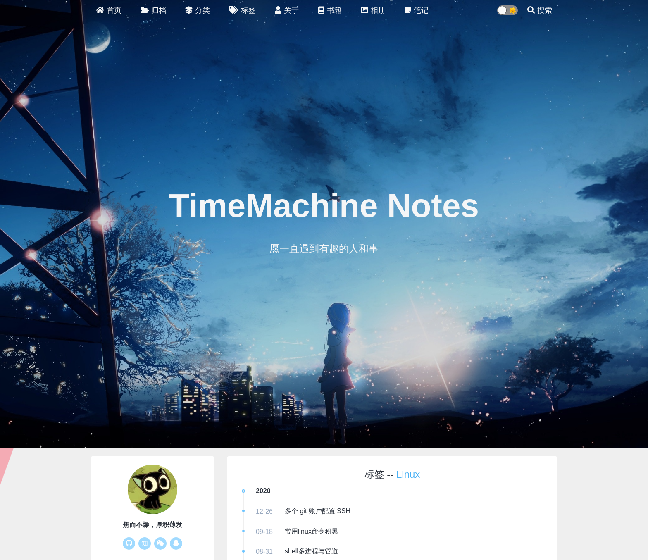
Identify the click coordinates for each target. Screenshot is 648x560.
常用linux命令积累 (311, 531)
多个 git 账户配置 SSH (317, 511)
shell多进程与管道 (311, 551)
